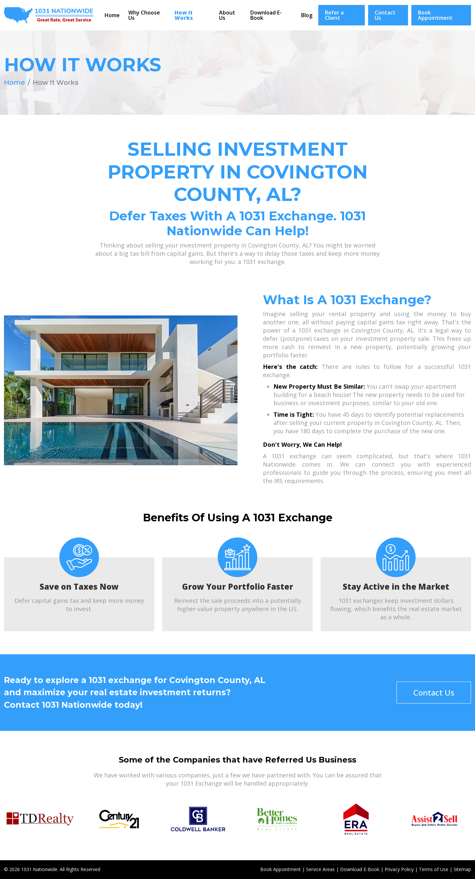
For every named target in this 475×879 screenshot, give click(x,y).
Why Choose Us (144, 15)
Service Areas (320, 869)
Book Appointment (435, 15)
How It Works (183, 15)
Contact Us (385, 15)
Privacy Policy (399, 869)
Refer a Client (334, 15)
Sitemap (462, 869)
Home (112, 15)
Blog (306, 15)
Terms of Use (433, 869)
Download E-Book (266, 15)
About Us (227, 15)
